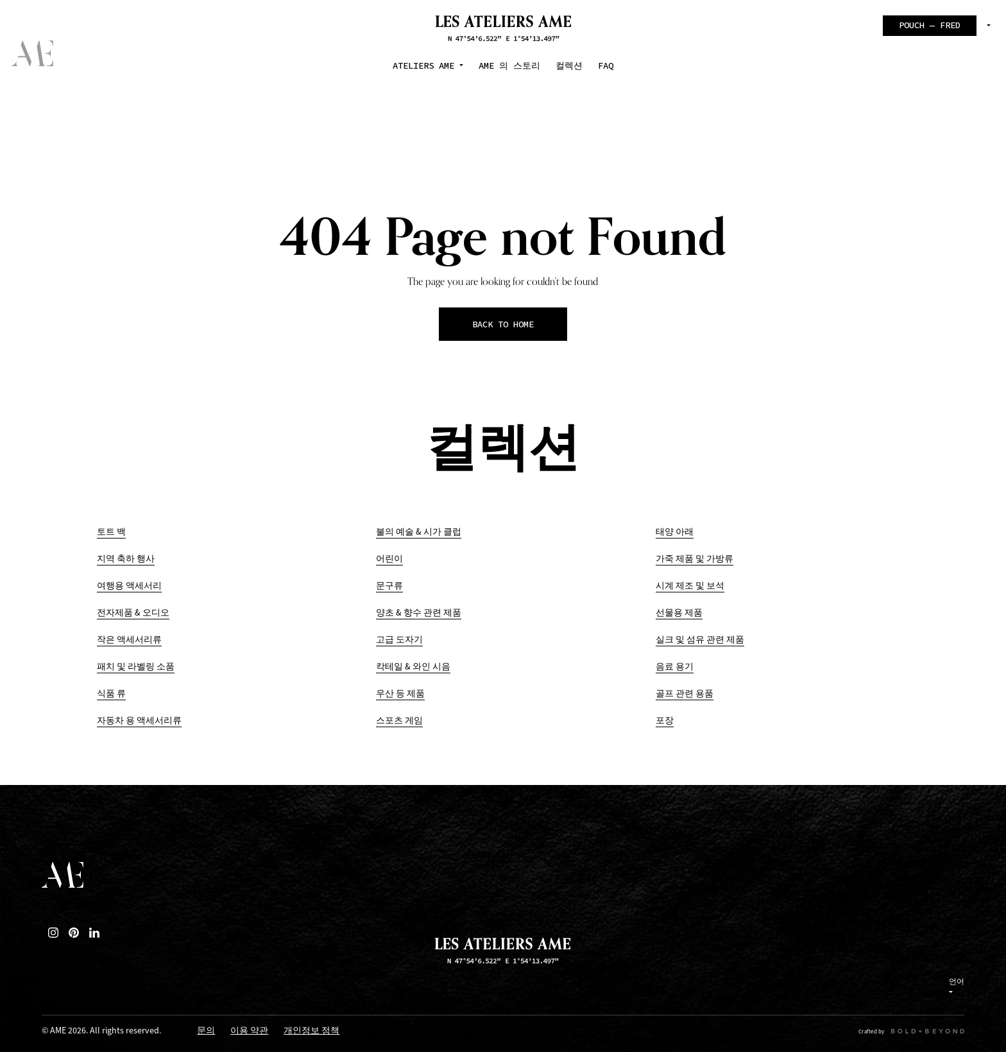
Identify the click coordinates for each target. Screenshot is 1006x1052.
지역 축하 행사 (126, 559)
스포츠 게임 (399, 720)
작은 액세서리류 (129, 640)
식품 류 (111, 693)
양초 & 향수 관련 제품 (418, 613)
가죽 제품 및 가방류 (694, 559)
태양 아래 (675, 532)
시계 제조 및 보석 (690, 586)
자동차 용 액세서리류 (139, 720)
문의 (206, 1031)
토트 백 (111, 532)
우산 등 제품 (400, 693)
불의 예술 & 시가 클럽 (418, 532)
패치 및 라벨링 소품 (136, 666)
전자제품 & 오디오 (133, 613)
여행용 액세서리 (129, 586)
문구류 (389, 586)
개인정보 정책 (311, 1031)
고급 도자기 (399, 640)
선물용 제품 (679, 613)
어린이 (389, 559)
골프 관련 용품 (684, 693)
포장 (665, 720)
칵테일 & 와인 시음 (413, 666)
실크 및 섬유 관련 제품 (700, 640)
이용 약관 (249, 1031)
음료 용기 (675, 666)
